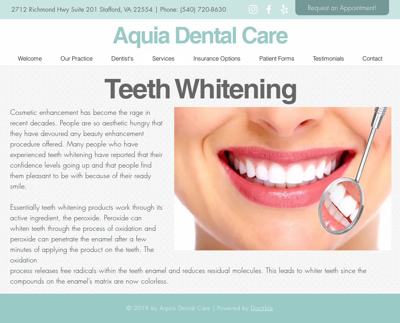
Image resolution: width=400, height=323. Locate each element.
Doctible (262, 308)
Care (264, 34)
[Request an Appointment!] (342, 7)
